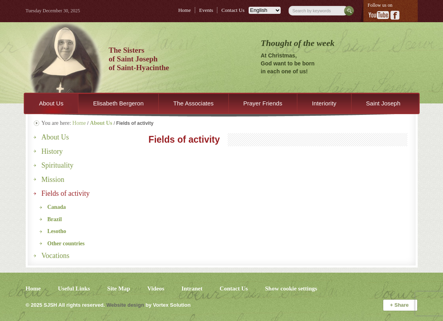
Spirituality (58, 165)
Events (206, 10)
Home (184, 10)
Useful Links (74, 288)
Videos (155, 288)
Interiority (324, 103)
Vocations (56, 256)
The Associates (193, 103)
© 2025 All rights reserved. (65, 305)
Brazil (55, 219)
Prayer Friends (262, 103)
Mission (53, 179)
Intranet (191, 288)
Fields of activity (66, 193)
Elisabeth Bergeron (118, 103)
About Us (51, 103)
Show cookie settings (291, 288)
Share (400, 305)
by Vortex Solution (167, 305)
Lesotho (57, 231)
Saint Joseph (383, 103)
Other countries (66, 243)
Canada (57, 207)
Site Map (118, 288)
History (52, 151)
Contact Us (232, 10)
